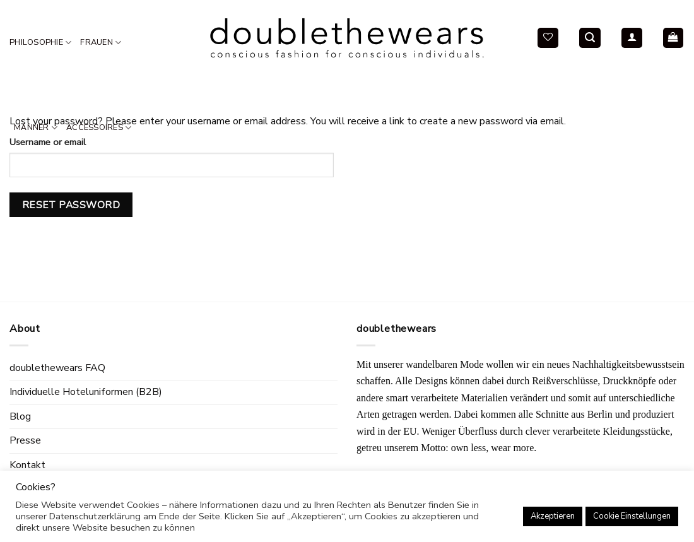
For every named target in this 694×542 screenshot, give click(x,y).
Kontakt (27, 465)
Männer (35, 128)
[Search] (590, 38)
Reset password (71, 204)
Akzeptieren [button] (553, 516)
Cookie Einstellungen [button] (632, 516)
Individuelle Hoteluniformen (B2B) (85, 392)
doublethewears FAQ (57, 368)
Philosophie (40, 43)
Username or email (47, 142)
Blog (20, 416)
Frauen (100, 43)
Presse (25, 440)
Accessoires (98, 128)
